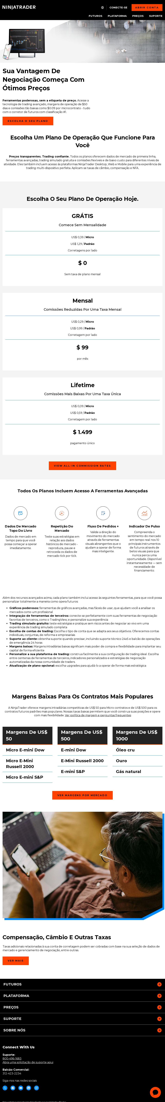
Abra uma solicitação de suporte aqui (28, 1062)
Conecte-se (118, 7)
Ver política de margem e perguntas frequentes (98, 715)
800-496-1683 (12, 1058)
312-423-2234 (12, 1073)
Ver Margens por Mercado (84, 797)
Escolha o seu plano (30, 122)
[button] (82, 984)
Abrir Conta (147, 7)
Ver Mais (16, 960)
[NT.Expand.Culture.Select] (102, 7)
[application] (155, 1092)
